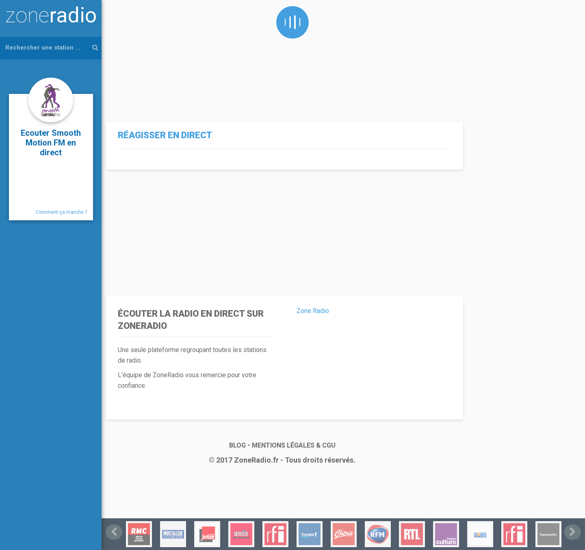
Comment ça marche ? (61, 212)
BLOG (237, 445)
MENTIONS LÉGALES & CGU (294, 445)
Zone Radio (313, 311)
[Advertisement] (282, 57)
